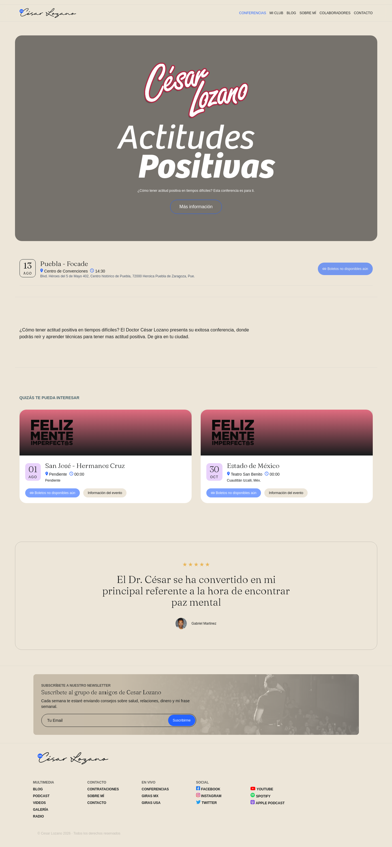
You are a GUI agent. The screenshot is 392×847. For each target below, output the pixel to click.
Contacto (363, 13)
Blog (291, 13)
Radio (38, 816)
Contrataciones (103, 789)
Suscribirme (181, 720)
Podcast (41, 796)
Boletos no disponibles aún (345, 269)
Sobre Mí (307, 13)
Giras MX (150, 796)
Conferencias (252, 13)
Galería (40, 810)
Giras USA (151, 803)
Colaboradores (335, 13)
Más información (196, 206)
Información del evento (105, 493)
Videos (39, 803)
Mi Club (276, 13)
